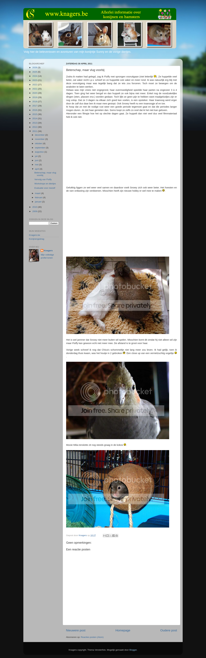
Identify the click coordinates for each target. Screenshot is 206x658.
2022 (35, 84)
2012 (35, 127)
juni (37, 160)
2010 (35, 207)
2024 (35, 76)
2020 (35, 93)
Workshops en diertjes (45, 183)
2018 (35, 101)
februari (39, 197)
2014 (35, 118)
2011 (35, 131)
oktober (39, 143)
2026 (35, 67)
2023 (35, 80)
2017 (35, 106)
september (40, 147)
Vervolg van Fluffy (43, 179)
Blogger (133, 650)
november (40, 139)
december (40, 135)
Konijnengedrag (36, 239)
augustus (39, 152)
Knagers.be (34, 235)
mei (37, 164)
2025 (35, 72)
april (37, 169)
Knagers (48, 250)
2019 (35, 97)
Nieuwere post (75, 630)
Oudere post (168, 630)
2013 (35, 123)
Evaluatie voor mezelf (44, 188)
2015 (35, 114)
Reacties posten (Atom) (92, 637)
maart (38, 193)
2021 (35, 89)
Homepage (122, 630)
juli (36, 156)
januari (38, 201)
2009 (35, 211)
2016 (35, 110)
